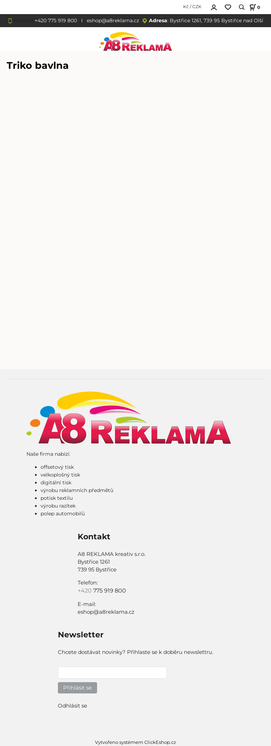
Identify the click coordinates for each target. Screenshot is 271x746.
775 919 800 (109, 590)
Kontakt (23, 20)
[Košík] (253, 7)
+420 (85, 590)
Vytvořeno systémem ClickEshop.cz (135, 742)
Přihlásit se (77, 688)
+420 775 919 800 (56, 20)
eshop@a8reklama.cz (113, 20)
